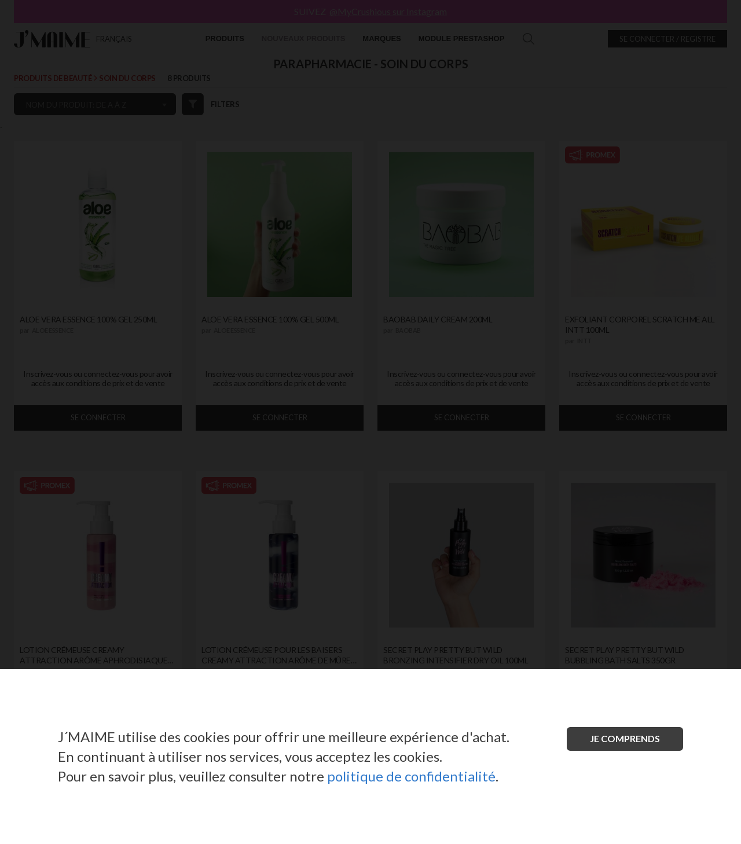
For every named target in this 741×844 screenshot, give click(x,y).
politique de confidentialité (411, 776)
